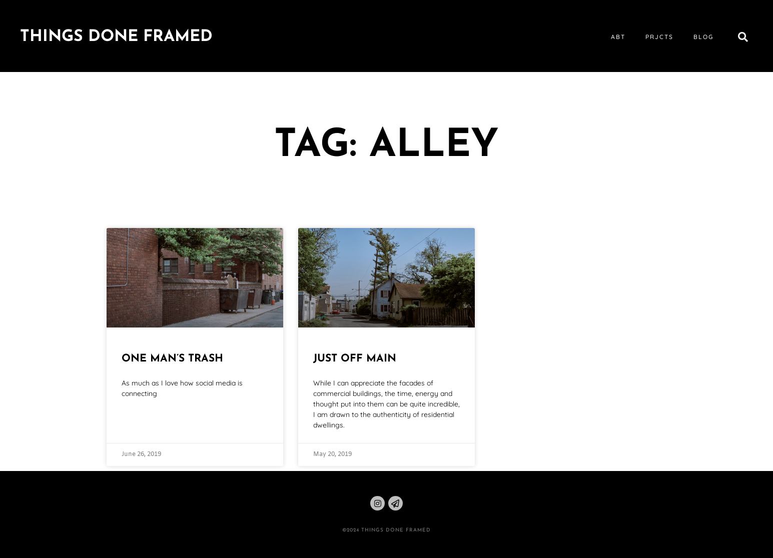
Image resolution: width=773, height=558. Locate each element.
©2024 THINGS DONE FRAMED (386, 530)
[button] (743, 37)
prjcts (659, 36)
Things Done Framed (116, 37)
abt (618, 36)
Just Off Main (354, 359)
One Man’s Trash (172, 359)
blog (703, 36)
